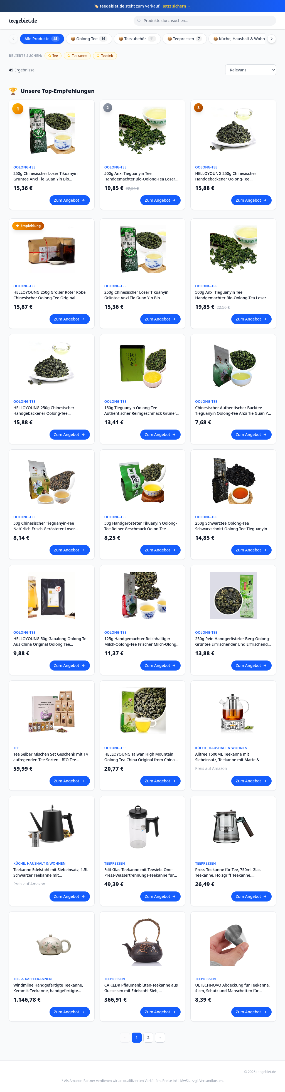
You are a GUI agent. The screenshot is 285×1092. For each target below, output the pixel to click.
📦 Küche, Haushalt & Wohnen (245, 39)
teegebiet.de (23, 21)
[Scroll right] (271, 38)
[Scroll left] (13, 38)
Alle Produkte (42, 39)
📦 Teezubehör (137, 39)
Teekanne (77, 55)
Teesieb (105, 55)
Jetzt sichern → (177, 6)
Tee (53, 55)
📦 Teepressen (184, 39)
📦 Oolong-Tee (89, 39)
